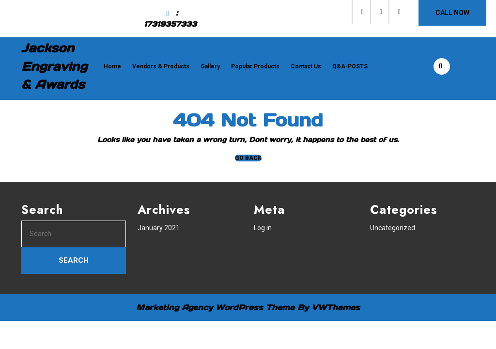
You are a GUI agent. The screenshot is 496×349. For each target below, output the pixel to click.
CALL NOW (452, 12)
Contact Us (306, 66)
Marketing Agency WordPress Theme (215, 307)
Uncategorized (392, 228)
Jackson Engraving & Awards (54, 66)
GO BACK (248, 158)
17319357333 (170, 24)
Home (112, 66)
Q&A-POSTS (350, 66)
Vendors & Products (160, 66)
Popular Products (255, 66)
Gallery (210, 66)
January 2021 (159, 228)
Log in (263, 228)
